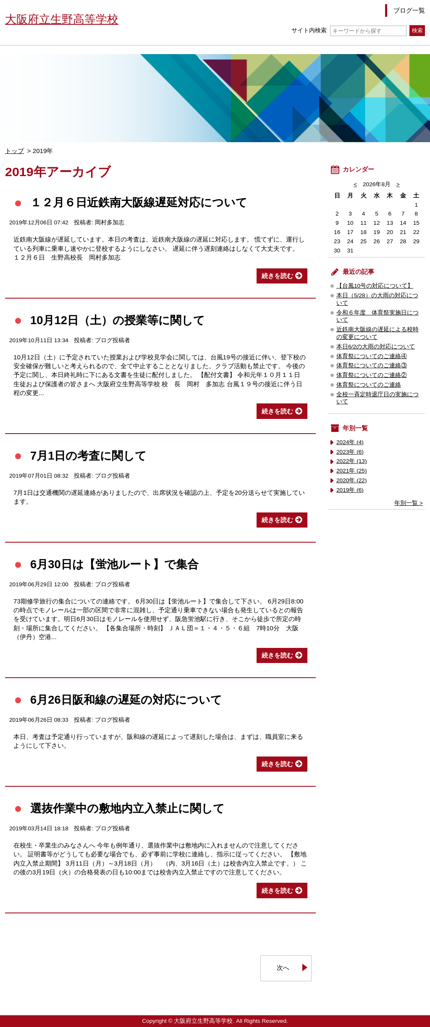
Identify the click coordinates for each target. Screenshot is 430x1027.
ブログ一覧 (409, 10)
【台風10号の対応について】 (374, 286)
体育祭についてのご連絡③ (371, 365)
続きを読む (277, 275)
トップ (14, 150)
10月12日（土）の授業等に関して (117, 320)
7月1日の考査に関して (88, 455)
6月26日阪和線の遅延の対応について (126, 699)
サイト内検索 (349, 30)
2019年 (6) (350, 490)
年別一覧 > (408, 503)
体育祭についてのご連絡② (371, 375)
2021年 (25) (351, 471)
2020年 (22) (351, 480)
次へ (283, 967)
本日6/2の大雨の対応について (375, 346)
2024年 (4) (350, 442)
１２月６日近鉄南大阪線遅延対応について (138, 202)
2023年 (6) (350, 452)
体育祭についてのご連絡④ (371, 356)
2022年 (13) (351, 461)
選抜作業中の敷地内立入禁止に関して (127, 808)
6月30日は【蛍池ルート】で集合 (114, 564)
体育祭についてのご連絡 (368, 385)
